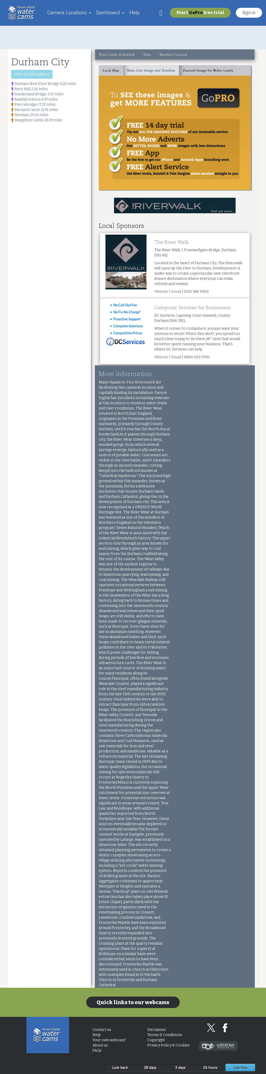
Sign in (249, 12)
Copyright (156, 1040)
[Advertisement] (133, 37)
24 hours (210, 1067)
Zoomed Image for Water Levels (208, 70)
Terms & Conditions (164, 1035)
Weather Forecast (173, 54)
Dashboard (110, 12)
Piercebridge (33, 104)
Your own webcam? (109, 1040)
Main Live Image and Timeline (151, 70)
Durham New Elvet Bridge (43, 84)
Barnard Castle (34, 110)
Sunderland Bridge (37, 94)
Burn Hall (29, 89)
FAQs (97, 1050)
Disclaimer (156, 1029)
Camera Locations (69, 12)
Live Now (240, 1067)
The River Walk (171, 242)
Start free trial (200, 12)
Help (134, 12)
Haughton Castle (36, 120)
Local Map (111, 70)
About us (100, 1045)
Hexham (30, 115)
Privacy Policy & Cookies (168, 1045)
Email (176, 291)
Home (23, 13)
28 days (150, 1067)
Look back (120, 1067)
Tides (147, 54)
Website (161, 291)
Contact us (101, 1029)
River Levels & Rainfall (117, 54)
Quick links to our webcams (133, 1002)
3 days (180, 1067)
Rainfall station (34, 99)
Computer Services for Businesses (192, 307)
